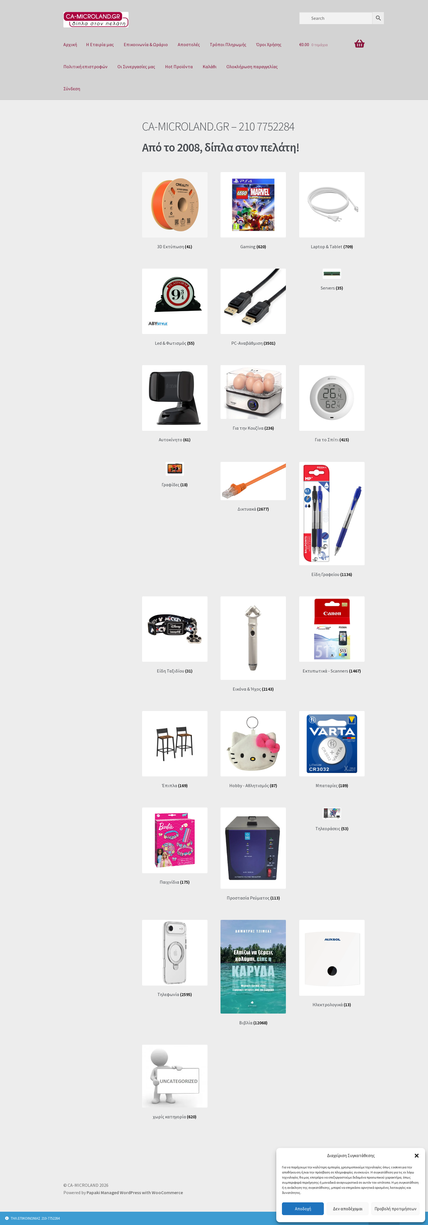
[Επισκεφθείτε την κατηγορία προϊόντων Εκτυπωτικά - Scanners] (332, 635)
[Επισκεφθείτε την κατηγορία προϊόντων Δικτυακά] (253, 487)
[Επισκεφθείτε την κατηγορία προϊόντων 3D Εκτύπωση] (174, 210)
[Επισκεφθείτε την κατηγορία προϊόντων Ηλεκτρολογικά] (332, 964)
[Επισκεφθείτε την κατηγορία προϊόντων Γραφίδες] (174, 475)
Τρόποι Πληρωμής (228, 44)
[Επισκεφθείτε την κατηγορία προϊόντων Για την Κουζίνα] (253, 398)
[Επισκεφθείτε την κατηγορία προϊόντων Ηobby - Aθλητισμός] (253, 749)
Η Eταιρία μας (100, 44)
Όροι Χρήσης (268, 44)
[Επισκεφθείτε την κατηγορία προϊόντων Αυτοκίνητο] (174, 403)
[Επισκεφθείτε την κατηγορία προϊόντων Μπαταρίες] (332, 749)
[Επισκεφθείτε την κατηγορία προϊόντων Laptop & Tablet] (332, 210)
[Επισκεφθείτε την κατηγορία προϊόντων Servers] (332, 280)
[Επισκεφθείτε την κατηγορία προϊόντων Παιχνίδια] (174, 846)
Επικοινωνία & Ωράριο (146, 44)
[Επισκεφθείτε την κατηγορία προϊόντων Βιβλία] (253, 972)
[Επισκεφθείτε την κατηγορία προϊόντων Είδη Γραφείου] (332, 519)
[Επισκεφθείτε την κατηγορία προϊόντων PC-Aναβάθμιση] (253, 307)
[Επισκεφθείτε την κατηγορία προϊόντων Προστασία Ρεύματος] (253, 854)
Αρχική (70, 44)
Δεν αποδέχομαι (348, 1208)
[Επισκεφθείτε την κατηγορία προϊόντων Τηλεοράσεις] (332, 819)
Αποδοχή (303, 1208)
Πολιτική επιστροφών (85, 66)
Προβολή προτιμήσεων (395, 1208)
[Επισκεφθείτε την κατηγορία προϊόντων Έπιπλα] (174, 749)
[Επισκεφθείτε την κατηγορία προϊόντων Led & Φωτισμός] (174, 307)
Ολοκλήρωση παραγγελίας (252, 66)
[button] (417, 1155)
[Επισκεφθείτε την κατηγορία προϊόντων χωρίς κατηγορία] (174, 1082)
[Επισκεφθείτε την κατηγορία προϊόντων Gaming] (253, 210)
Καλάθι (210, 66)
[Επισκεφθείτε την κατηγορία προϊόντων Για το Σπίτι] (332, 403)
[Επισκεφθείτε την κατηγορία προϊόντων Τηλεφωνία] (174, 958)
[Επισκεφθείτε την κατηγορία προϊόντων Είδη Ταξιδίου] (174, 635)
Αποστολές (189, 44)
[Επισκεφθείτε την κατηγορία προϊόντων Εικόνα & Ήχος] (253, 644)
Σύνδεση (71, 88)
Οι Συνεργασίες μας (136, 66)
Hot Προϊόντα (179, 66)
